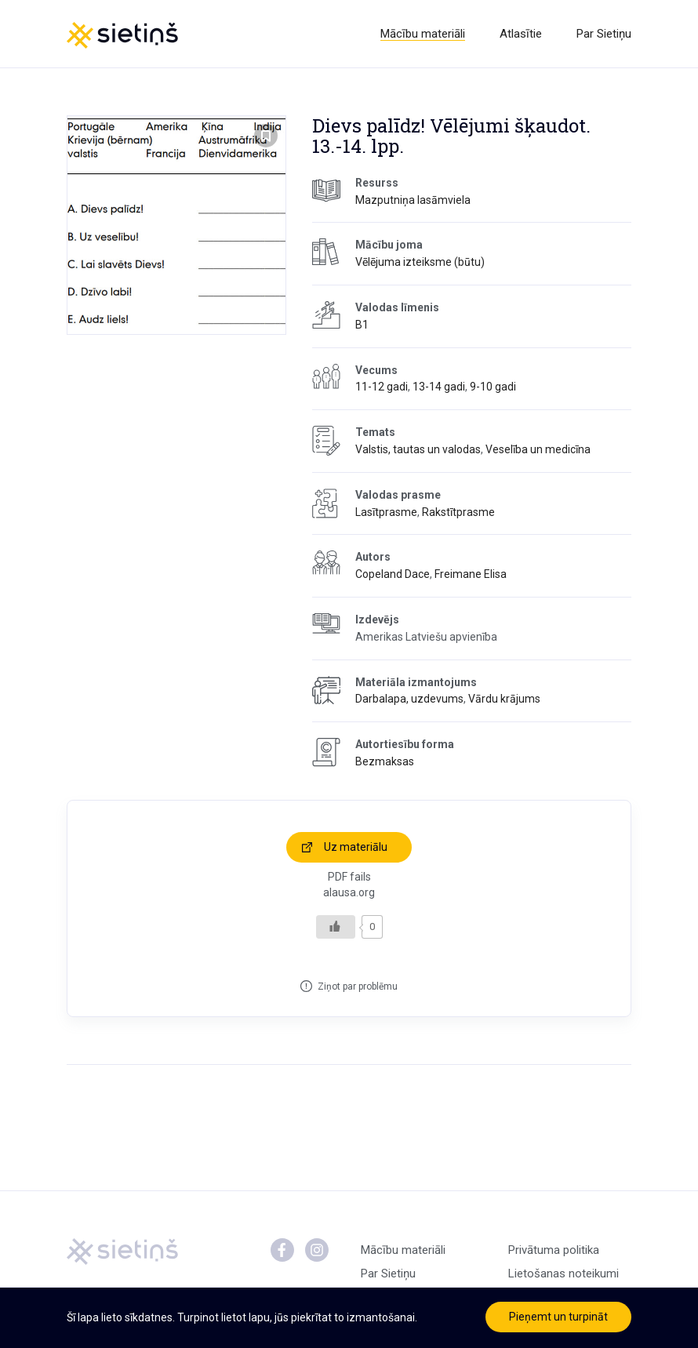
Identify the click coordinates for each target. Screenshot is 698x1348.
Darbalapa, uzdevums (409, 698)
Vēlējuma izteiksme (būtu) (420, 262)
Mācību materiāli (422, 34)
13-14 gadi (439, 386)
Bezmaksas (384, 761)
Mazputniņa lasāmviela (413, 200)
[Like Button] (335, 927)
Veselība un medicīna (538, 449)
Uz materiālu (355, 847)
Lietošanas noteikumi (563, 1273)
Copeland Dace (392, 574)
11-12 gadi (381, 386)
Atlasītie (521, 34)
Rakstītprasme (458, 512)
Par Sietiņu (603, 34)
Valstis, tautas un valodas (418, 449)
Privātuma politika (553, 1250)
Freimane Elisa (470, 574)
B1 (362, 324)
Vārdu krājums (504, 698)
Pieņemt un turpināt (558, 1316)
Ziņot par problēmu (358, 986)
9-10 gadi (493, 386)
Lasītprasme (386, 512)
